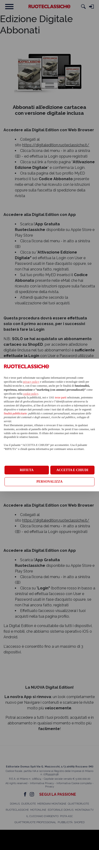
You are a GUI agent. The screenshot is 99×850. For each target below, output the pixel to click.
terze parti (60, 397)
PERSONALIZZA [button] (49, 481)
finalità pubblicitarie (15, 413)
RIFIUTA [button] (27, 470)
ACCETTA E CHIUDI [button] (72, 470)
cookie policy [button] (30, 393)
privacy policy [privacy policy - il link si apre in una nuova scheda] (31, 381)
